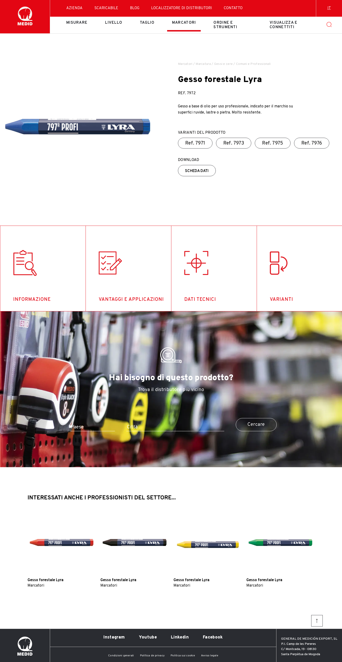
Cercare (256, 425)
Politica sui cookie (183, 656)
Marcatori (184, 22)
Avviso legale (209, 656)
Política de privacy (152, 656)
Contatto (233, 8)
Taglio (147, 22)
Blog (134, 8)
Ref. (195, 143)
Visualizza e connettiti (283, 24)
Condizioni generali (121, 656)
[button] (146, 126)
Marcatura (203, 64)
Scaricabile (106, 8)
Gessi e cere (223, 64)
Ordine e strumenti (225, 24)
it (329, 8)
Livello (113, 22)
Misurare (76, 22)
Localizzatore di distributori (181, 8)
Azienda (74, 8)
